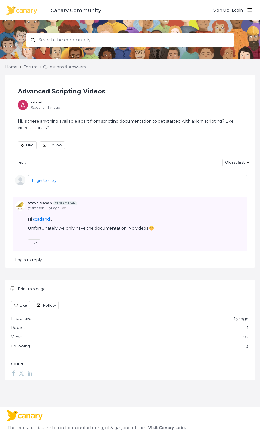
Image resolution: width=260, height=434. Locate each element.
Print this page (28, 288)
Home (11, 67)
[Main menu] (249, 10)
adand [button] (43, 219)
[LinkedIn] (30, 373)
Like (30, 145)
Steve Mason (52, 203)
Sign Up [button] (221, 10)
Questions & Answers (64, 67)
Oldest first (235, 162)
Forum (30, 67)
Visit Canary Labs (167, 427)
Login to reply (44, 180)
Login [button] (237, 10)
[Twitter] (21, 373)
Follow (55, 145)
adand (36, 102)
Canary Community (76, 10)
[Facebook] (13, 373)
